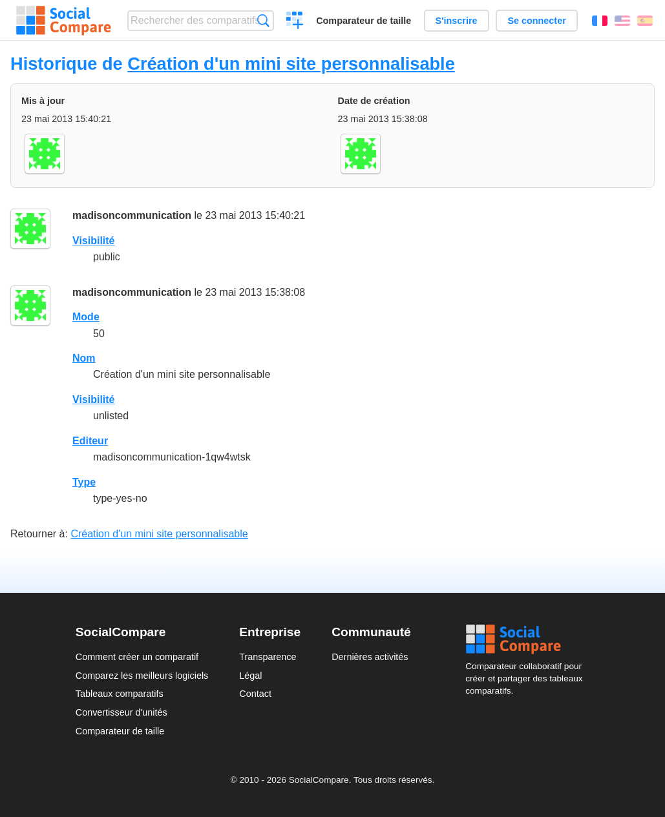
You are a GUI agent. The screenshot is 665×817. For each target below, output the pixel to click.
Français (599, 21)
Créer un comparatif (295, 22)
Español (645, 21)
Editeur (90, 440)
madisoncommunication (131, 215)
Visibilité (93, 240)
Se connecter (536, 21)
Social (527, 639)
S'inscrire (457, 21)
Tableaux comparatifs (120, 693)
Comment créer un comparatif (137, 657)
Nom (84, 358)
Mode (86, 316)
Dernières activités (370, 657)
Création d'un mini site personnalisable (291, 64)
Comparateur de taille (363, 21)
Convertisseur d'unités (121, 712)
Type (84, 482)
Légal (250, 675)
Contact (255, 693)
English (622, 21)
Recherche (263, 20)
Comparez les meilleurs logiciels (142, 675)
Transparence (267, 657)
